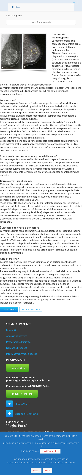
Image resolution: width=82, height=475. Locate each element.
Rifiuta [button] (47, 470)
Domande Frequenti (16, 347)
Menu (15, 7)
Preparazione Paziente (18, 341)
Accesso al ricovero (16, 335)
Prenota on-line (9, 309)
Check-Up (11, 329)
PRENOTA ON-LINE (22, 393)
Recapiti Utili (18, 367)
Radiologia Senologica (31, 309)
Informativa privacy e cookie (21, 353)
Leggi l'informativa (50, 451)
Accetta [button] (36, 470)
